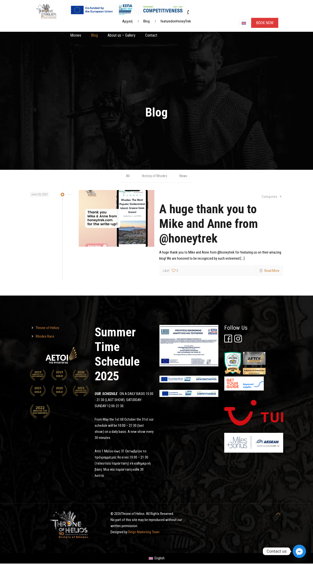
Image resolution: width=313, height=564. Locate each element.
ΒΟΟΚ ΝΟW (264, 23)
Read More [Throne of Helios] (271, 271)
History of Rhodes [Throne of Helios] (154, 176)
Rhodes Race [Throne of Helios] (45, 336)
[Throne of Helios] (116, 218)
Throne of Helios (47, 328)
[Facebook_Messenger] (299, 551)
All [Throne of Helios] (127, 176)
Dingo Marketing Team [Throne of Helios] (143, 532)
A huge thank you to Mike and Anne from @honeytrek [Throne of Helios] (208, 224)
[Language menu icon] (244, 23)
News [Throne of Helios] (183, 176)
